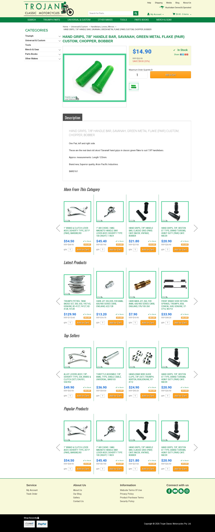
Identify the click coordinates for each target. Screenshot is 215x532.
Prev (58, 228)
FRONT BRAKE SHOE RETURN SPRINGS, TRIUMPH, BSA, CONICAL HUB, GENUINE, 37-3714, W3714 (174, 305)
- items (182, 14)
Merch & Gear (164, 19)
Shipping (158, 3)
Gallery (76, 497)
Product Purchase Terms (132, 497)
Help (149, 3)
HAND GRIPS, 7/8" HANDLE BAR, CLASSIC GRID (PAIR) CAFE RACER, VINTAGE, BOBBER (141, 232)
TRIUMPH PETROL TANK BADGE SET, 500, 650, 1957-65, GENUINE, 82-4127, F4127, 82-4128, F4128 (77, 305)
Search (32, 19)
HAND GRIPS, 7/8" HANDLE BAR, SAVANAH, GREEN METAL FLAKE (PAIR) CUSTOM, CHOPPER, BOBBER (108, 29)
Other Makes (105, 19)
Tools (123, 19)
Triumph (29, 36)
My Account (32, 490)
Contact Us (78, 501)
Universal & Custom (79, 19)
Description (72, 117)
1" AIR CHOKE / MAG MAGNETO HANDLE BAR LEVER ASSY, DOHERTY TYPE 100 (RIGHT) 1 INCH (109, 232)
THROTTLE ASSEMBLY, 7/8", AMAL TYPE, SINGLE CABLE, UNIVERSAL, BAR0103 (108, 377)
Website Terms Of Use (131, 490)
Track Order (31, 494)
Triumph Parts (51, 19)
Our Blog (77, 494)
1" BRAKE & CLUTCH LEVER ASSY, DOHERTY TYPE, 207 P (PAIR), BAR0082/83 (77, 231)
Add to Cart (171, 74)
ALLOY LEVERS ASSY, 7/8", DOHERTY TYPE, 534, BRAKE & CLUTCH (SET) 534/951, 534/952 (77, 378)
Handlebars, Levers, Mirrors (102, 27)
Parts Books (142, 19)
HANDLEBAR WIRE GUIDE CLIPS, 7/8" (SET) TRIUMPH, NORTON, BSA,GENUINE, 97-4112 (141, 378)
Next (196, 228)
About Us (187, 3)
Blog (177, 3)
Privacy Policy (127, 494)
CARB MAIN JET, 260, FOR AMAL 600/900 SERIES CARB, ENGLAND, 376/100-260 (142, 304)
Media (169, 3)
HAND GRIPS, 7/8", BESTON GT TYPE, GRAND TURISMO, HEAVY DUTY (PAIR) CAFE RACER (173, 232)
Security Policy (127, 501)
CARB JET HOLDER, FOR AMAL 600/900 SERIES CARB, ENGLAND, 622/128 (109, 304)
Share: (181, 54)
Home (65, 27)
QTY (65, 250)
